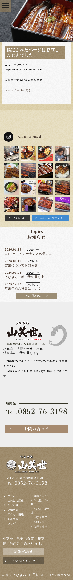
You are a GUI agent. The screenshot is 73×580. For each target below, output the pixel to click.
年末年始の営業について (23, 288)
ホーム (11, 495)
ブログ (11, 523)
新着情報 (12, 519)
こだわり (12, 505)
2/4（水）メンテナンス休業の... (28, 253)
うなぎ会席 (40, 517)
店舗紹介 (12, 509)
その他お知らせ (36, 295)
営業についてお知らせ (21, 265)
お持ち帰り (40, 526)
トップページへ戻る (18, 90)
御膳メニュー (41, 495)
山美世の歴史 (15, 500)
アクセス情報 (15, 514)
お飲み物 (38, 521)
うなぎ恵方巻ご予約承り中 (24, 277)
